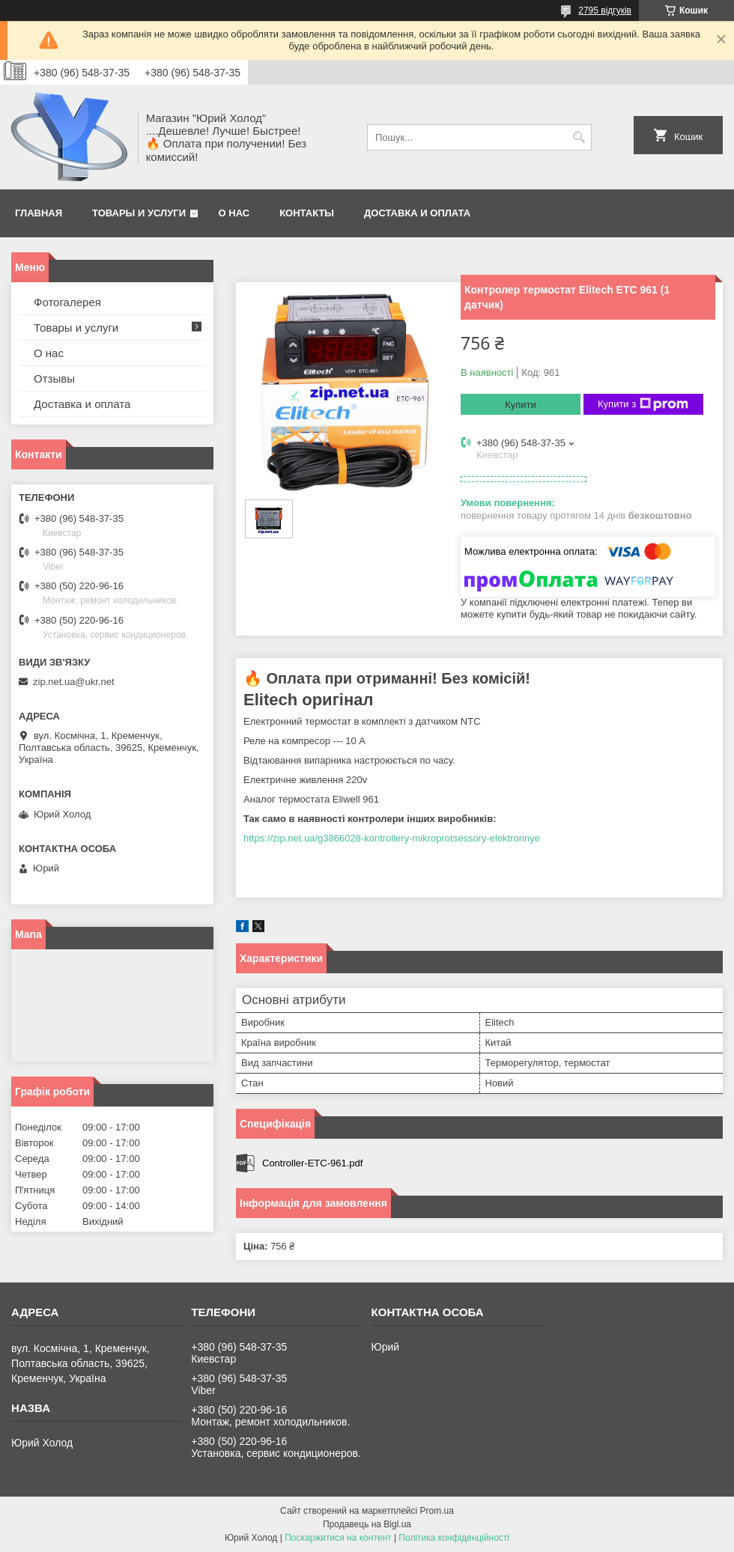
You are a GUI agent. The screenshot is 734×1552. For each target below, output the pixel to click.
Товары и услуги (139, 213)
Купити (520, 404)
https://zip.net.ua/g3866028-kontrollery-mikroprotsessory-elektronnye (391, 838)
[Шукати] (578, 137)
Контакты (306, 213)
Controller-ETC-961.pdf (312, 1163)
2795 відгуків (604, 10)
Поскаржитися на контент (338, 1538)
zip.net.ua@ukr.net (74, 681)
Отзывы (54, 378)
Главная (38, 213)
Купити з (643, 404)
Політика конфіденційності (453, 1538)
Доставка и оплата (417, 213)
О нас (234, 213)
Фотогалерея (67, 302)
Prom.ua (437, 1511)
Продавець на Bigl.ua (367, 1524)
